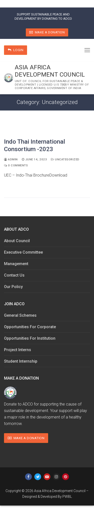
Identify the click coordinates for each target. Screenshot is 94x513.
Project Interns (17, 349)
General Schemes (20, 315)
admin (11, 159)
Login (16, 50)
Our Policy (13, 286)
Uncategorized (65, 159)
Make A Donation (47, 32)
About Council (17, 240)
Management (16, 263)
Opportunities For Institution (29, 338)
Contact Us (14, 275)
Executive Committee (23, 252)
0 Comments (16, 165)
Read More (18, 186)
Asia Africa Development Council (50, 71)
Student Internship (20, 361)
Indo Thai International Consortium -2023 (34, 145)
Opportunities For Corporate (30, 326)
